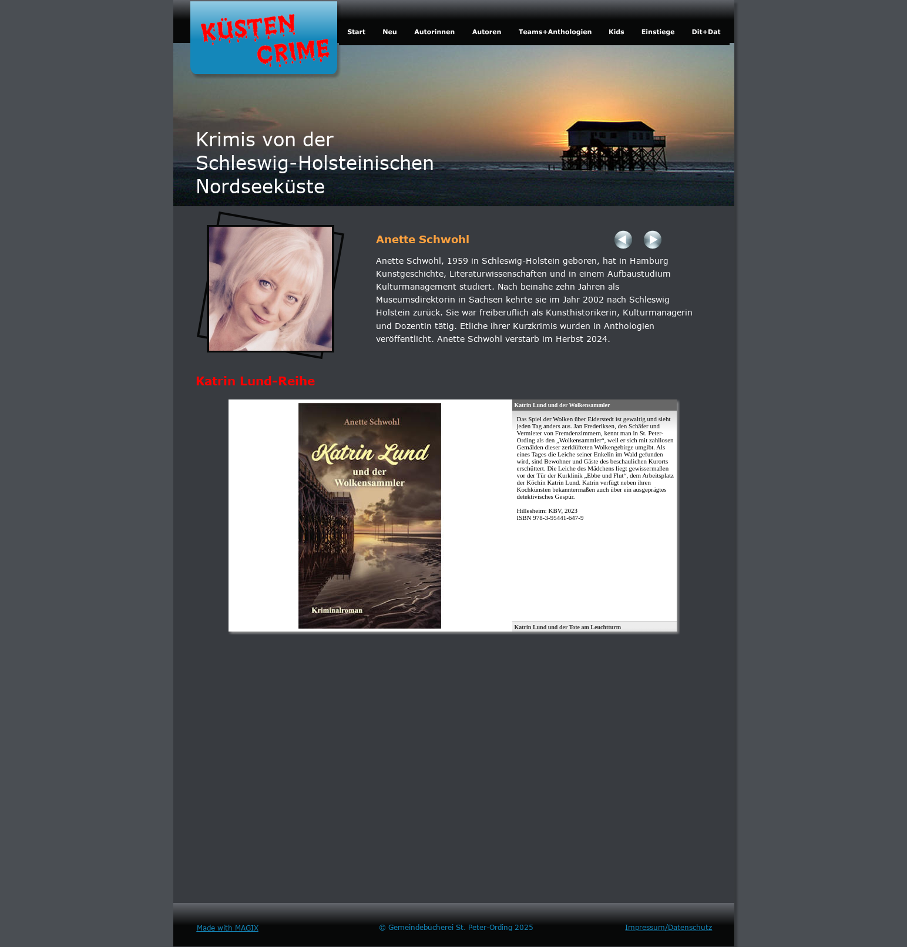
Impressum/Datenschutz (668, 927)
